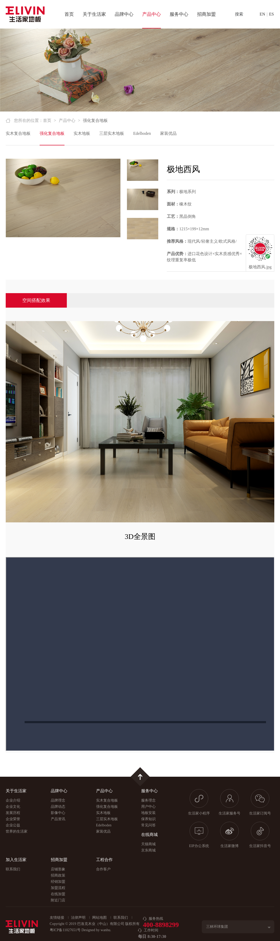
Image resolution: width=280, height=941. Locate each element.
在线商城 (149, 834)
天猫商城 (148, 844)
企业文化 (13, 807)
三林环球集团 (217, 927)
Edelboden (142, 133)
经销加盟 (58, 882)
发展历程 (13, 813)
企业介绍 (13, 800)
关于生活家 (94, 14)
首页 (69, 14)
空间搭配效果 (36, 300)
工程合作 (104, 859)
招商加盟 (206, 14)
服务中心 (179, 14)
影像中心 (58, 813)
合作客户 (103, 869)
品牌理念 (58, 800)
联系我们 (13, 869)
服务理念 (148, 800)
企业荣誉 (13, 819)
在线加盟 (58, 894)
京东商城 (148, 850)
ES (271, 14)
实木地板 (82, 133)
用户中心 (148, 807)
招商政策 (58, 875)
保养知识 (148, 819)
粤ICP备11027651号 (65, 930)
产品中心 (151, 14)
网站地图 (99, 918)
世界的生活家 (16, 831)
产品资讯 (58, 819)
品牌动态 (58, 807)
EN (262, 14)
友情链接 (57, 918)
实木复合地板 (18, 133)
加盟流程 (58, 888)
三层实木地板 (111, 133)
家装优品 (168, 133)
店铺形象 (58, 869)
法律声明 (78, 918)
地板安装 (148, 813)
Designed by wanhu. (96, 930)
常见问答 (148, 825)
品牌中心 (124, 14)
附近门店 (58, 900)
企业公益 (13, 825)
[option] (63, 198)
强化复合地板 (52, 133)
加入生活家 (16, 859)
